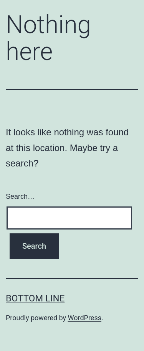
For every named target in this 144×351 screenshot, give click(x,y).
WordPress (84, 318)
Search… (20, 196)
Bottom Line (35, 298)
